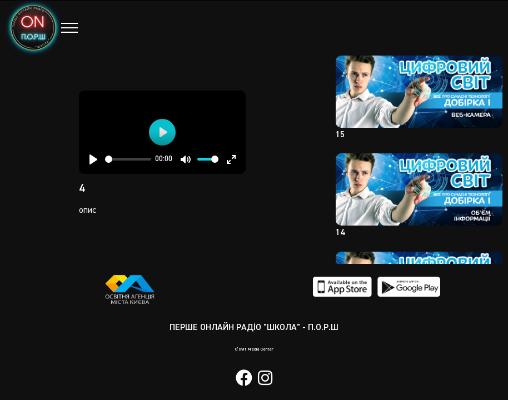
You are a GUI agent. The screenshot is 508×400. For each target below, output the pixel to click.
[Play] (93, 159)
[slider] (128, 159)
